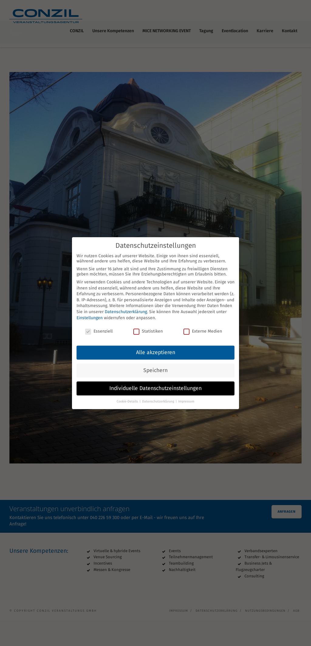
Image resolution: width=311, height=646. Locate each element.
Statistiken (148, 327)
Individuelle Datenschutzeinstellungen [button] (155, 384)
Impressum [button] (186, 397)
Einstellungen (90, 313)
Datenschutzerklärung (126, 307)
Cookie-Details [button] (128, 397)
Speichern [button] (155, 366)
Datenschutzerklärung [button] (158, 397)
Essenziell (99, 327)
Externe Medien (202, 327)
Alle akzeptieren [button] (155, 348)
